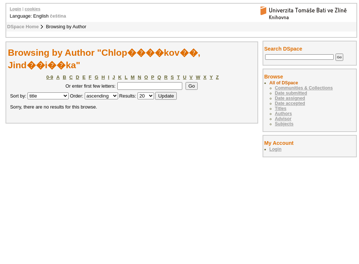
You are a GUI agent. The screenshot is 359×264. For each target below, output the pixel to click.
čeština (58, 16)
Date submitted (291, 93)
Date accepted (290, 103)
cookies (32, 9)
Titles (281, 108)
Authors (283, 113)
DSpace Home (23, 26)
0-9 (49, 77)
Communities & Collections (304, 88)
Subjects (284, 123)
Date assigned (290, 98)
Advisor (283, 118)
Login (15, 9)
